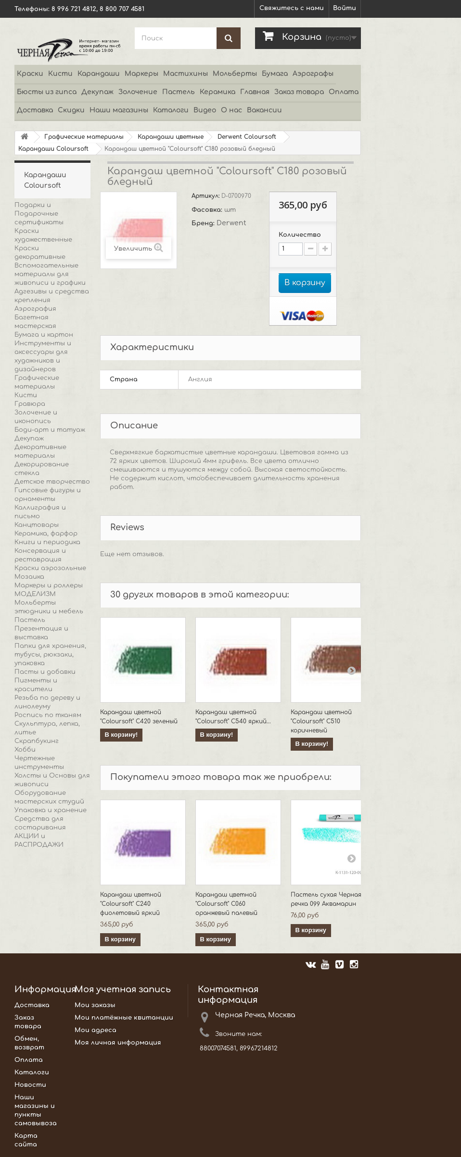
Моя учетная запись (123, 989)
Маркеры (141, 73)
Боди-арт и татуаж (49, 429)
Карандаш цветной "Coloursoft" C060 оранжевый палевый (226, 903)
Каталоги (171, 110)
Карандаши (98, 73)
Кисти (60, 73)
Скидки (71, 110)
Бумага (275, 73)
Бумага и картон (43, 334)
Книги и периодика (47, 542)
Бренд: (204, 223)
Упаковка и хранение (50, 810)
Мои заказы (95, 1005)
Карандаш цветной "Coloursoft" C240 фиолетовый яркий (130, 903)
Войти (344, 8)
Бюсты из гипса (47, 92)
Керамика (217, 92)
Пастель (178, 92)
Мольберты (235, 73)
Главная (254, 92)
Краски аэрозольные (50, 568)
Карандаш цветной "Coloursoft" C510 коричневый (321, 721)
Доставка (35, 110)
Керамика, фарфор (45, 533)
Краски (30, 73)
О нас (231, 110)
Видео (204, 110)
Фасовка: (208, 210)
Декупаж (97, 92)
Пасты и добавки (45, 672)
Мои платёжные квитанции (124, 1017)
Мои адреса (95, 1030)
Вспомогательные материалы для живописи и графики (50, 274)
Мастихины (185, 73)
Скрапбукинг (36, 741)
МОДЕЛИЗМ (35, 594)
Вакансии (264, 110)
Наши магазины (119, 110)
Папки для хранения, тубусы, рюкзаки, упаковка (50, 655)
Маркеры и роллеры (48, 585)
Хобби (25, 749)
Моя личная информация (118, 1042)
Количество (300, 234)
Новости (30, 1085)
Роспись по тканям (47, 715)
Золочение (137, 92)
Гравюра (29, 404)
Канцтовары (36, 525)
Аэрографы (313, 73)
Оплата (344, 92)
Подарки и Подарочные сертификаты (39, 214)
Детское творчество (52, 481)
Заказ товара (299, 92)
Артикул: (206, 196)
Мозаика (29, 576)
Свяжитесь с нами (291, 8)
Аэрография (35, 308)
